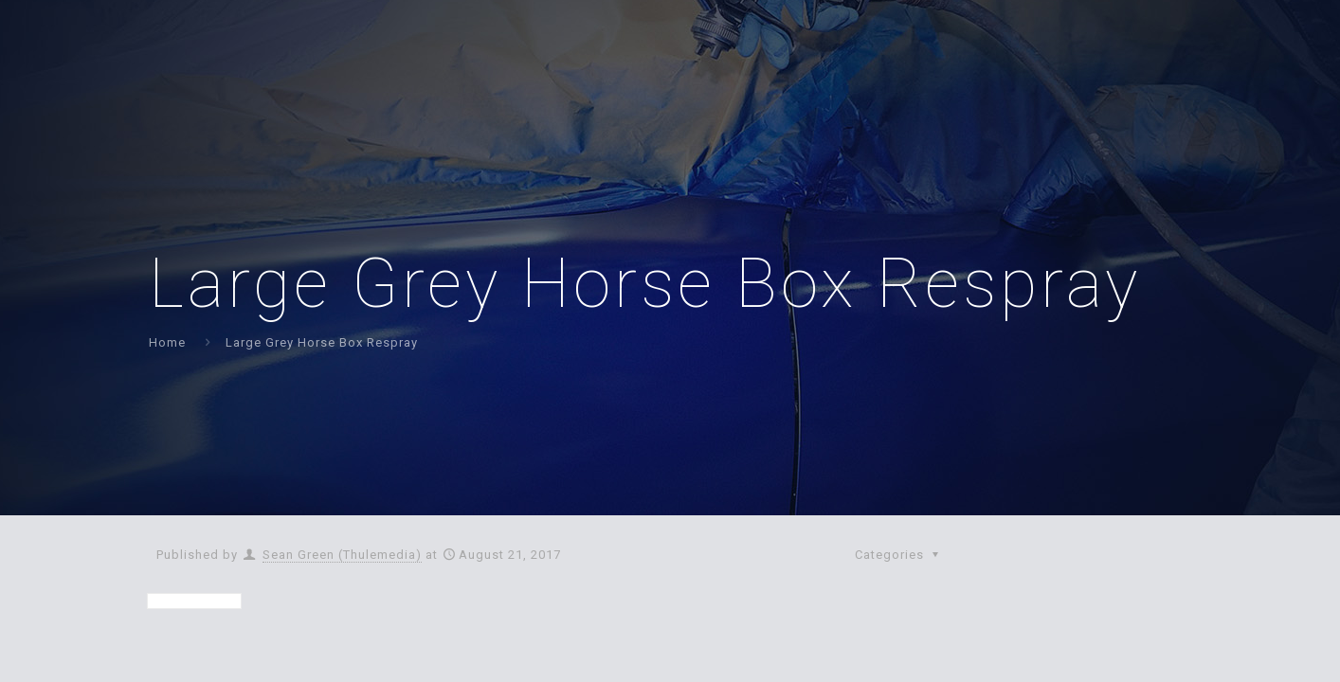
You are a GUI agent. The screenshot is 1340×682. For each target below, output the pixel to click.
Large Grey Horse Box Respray (322, 342)
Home (167, 342)
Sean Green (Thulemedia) (342, 554)
